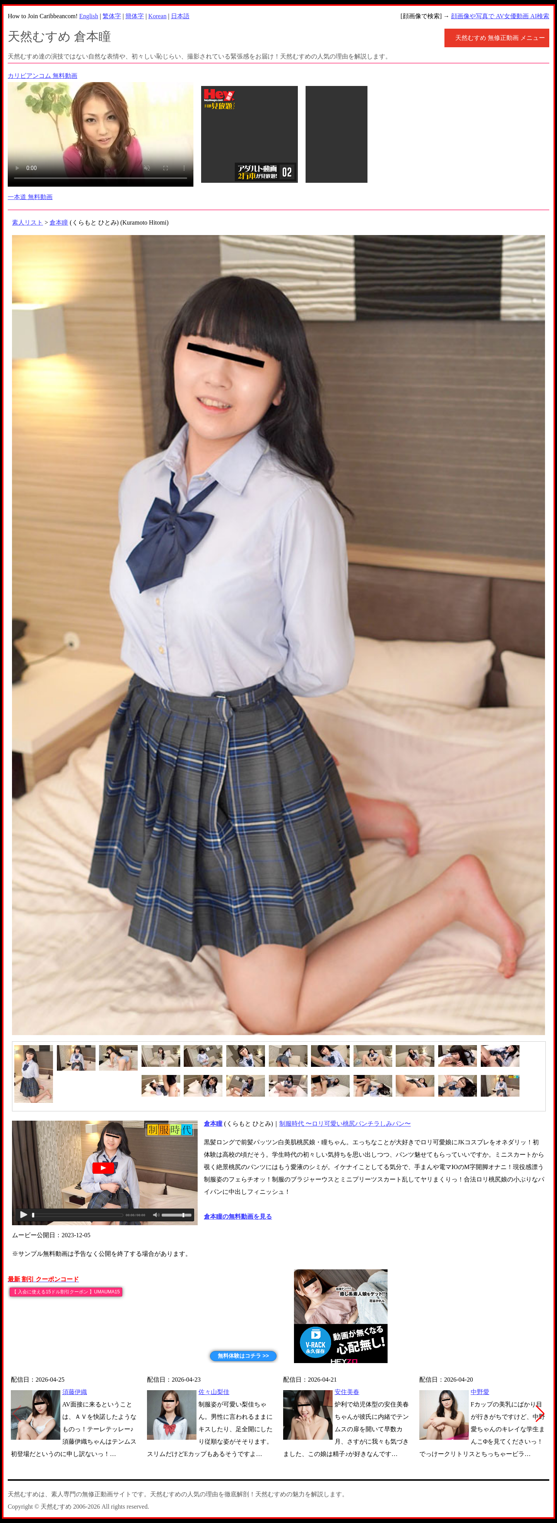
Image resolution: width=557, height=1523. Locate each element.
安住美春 (347, 1392)
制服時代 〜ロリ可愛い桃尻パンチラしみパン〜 (345, 1123)
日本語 (180, 16)
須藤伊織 (74, 1392)
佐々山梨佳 (213, 1392)
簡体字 (134, 16)
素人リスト (27, 222)
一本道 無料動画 (30, 197)
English (88, 16)
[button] (540, 1413)
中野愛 (480, 1392)
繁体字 (112, 16)
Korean (157, 16)
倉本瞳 (59, 222)
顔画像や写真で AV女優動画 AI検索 (500, 16)
